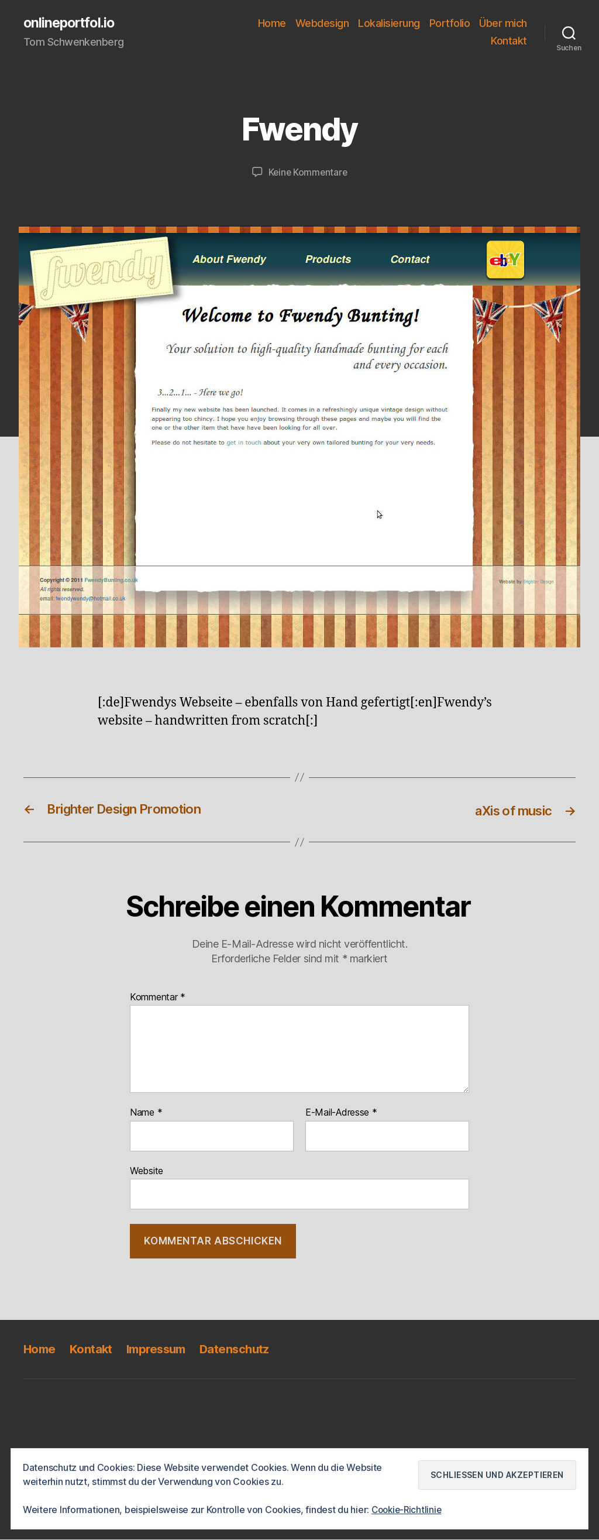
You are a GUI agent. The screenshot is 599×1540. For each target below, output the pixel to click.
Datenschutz (242, 1349)
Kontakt (509, 41)
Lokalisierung (389, 24)
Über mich (503, 24)
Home (272, 24)
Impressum (161, 1349)
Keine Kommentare (308, 173)
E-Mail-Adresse (341, 1112)
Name (146, 1112)
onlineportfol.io (71, 23)
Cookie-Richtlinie (408, 1510)
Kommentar (157, 997)
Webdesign (322, 24)
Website (146, 1171)
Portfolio (449, 24)
